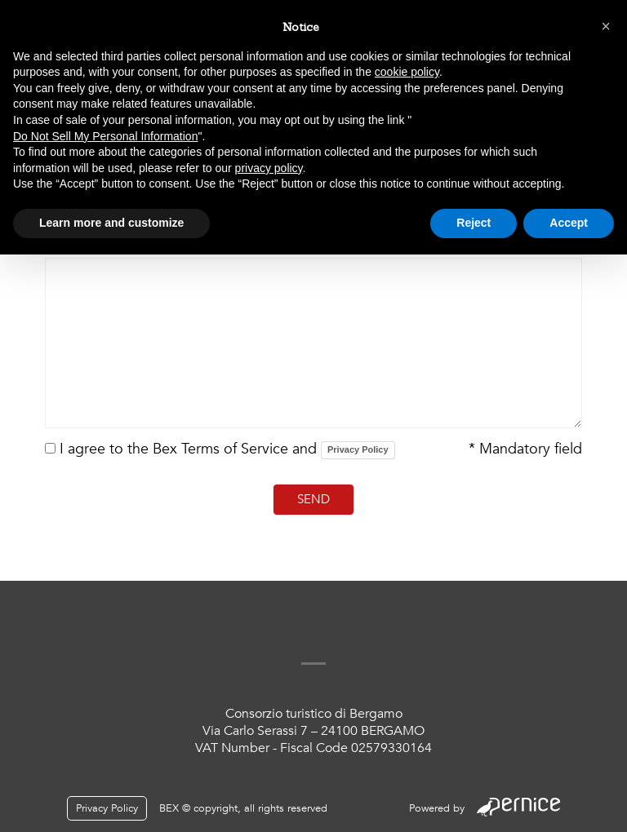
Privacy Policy (358, 449)
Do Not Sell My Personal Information (105, 136)
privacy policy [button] (269, 168)
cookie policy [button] (407, 71)
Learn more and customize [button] (111, 222)
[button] (606, 26)
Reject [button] (473, 222)
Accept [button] (568, 222)
